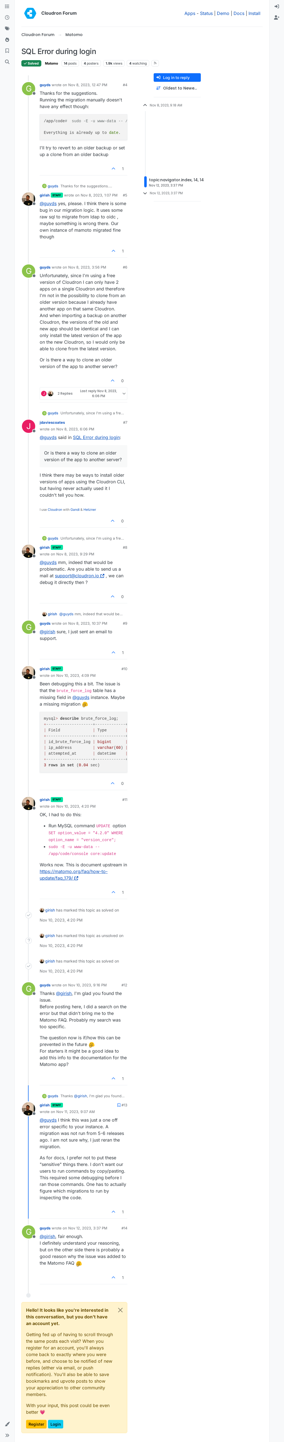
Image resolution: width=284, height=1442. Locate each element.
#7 (125, 422)
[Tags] (7, 28)
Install (254, 13)
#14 (124, 1228)
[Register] (277, 17)
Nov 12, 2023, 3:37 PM (87, 1228)
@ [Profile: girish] (47, 631)
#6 (125, 267)
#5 (125, 195)
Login (55, 1424)
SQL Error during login (96, 437)
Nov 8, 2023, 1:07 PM (99, 195)
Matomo (51, 63)
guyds (45, 85)
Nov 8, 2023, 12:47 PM (87, 85)
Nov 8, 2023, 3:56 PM (87, 267)
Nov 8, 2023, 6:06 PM (75, 429)
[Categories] (7, 6)
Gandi (75, 509)
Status (206, 13)
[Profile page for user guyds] (28, 88)
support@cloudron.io (79, 575)
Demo (223, 13)
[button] (7, 1424)
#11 (124, 799)
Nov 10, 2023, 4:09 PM (76, 675)
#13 (124, 1105)
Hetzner (89, 509)
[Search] (7, 62)
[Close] (120, 1310)
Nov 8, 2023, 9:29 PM (75, 554)
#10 (124, 669)
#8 (125, 547)
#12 (124, 985)
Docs (239, 13)
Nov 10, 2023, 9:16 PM (87, 985)
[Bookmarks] (7, 51)
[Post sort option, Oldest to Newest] (177, 88)
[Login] (277, 6)
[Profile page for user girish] (28, 199)
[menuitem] (277, 6)
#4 (125, 85)
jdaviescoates (52, 422)
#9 (125, 623)
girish (45, 195)
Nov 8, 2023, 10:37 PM (87, 623)
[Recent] (7, 17)
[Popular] (7, 39)
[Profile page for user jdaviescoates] (28, 426)
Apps (189, 13)
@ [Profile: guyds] (48, 203)
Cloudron (55, 509)
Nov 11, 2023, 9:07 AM (75, 1111)
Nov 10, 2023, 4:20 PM (76, 806)
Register (36, 1424)
